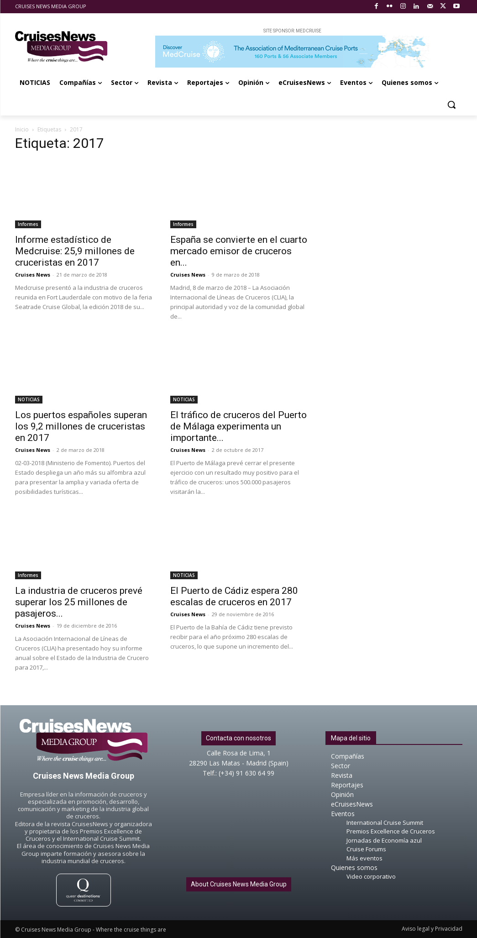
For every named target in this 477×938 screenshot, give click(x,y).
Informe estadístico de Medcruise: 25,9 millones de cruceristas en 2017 (75, 251)
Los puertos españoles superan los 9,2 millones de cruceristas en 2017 (81, 426)
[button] (451, 104)
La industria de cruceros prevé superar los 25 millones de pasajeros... (78, 602)
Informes (28, 224)
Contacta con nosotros (238, 738)
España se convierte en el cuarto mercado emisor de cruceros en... (238, 251)
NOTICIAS (29, 399)
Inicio (22, 129)
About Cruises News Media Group (239, 884)
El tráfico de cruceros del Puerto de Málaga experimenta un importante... (238, 426)
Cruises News (32, 274)
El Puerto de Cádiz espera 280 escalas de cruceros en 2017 (234, 596)
